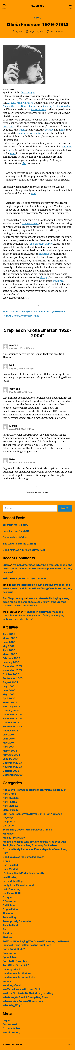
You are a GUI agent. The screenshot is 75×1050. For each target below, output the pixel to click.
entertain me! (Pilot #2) (16, 524)
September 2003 (13, 774)
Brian (6, 565)
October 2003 (11, 770)
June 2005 (9, 690)
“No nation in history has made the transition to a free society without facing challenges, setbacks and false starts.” (33, 615)
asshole (49, 129)
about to (36, 133)
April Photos (10, 801)
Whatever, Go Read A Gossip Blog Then (25, 997)
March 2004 (10, 750)
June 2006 (9, 642)
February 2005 (11, 706)
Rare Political (10, 925)
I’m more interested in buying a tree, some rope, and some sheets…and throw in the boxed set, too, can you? (37, 569)
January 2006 (11, 662)
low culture (37, 5)
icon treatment (30, 223)
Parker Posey (38, 109)
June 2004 (9, 738)
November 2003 (12, 766)
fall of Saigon (28, 92)
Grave (37, 18)
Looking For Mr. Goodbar (57, 106)
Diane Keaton (28, 106)
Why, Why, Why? (12, 1005)
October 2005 (11, 674)
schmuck (23, 133)
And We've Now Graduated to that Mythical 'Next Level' (34, 789)
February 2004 (11, 754)
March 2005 (10, 702)
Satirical (7, 933)
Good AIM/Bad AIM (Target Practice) (24, 550)
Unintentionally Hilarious (17, 973)
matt (21, 31)
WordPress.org (11, 1032)
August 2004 (10, 730)
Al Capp (44, 277)
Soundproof (9, 953)
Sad (5, 929)
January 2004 (11, 758)
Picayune (8, 913)
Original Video (11, 909)
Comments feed (12, 1028)
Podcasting (9, 917)
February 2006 (11, 658)
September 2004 (13, 726)
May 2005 (9, 694)
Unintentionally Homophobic (19, 977)
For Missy (8, 833)
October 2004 (11, 722)
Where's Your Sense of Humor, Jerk (23, 1001)
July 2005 (9, 686)
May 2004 (9, 742)
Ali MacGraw (10, 106)
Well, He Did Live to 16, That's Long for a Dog (28, 993)
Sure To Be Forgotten (15, 961)
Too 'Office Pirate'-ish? (16, 965)
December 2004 (12, 714)
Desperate (9, 821)
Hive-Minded (10, 869)
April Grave (9, 793)
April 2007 (9, 634)
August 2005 (10, 682)
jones (12, 153)
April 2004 (9, 746)
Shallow (7, 937)
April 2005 (9, 698)
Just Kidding (10, 877)
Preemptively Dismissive (17, 921)
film (62, 129)
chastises (44, 253)
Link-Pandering (11, 889)
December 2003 (12, 762)
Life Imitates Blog (13, 881)
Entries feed (10, 1024)
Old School (9, 905)
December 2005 (12, 666)
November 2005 (12, 670)
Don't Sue (8, 825)
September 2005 (13, 678)
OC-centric (9, 901)
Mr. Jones (58, 281)
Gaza (10, 150)
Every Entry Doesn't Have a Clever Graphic (27, 829)
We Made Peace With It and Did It (22, 989)
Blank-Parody (10, 810)
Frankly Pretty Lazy (14, 837)
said (33, 193)
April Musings (11, 797)
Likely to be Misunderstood (18, 885)
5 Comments (57, 31)
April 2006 (9, 650)
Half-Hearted (10, 865)
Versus (7, 981)
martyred (8, 126)
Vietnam (67, 146)
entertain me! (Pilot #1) (16, 531)
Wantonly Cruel (12, 985)
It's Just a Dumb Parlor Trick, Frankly (23, 873)
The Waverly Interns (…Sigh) (19, 543)
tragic (22, 129)
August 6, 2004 (37, 31)
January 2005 (11, 710)
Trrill (5, 578)
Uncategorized (11, 969)
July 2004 (9, 734)
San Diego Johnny (13, 598)
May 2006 (9, 646)
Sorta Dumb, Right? (14, 949)
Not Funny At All (12, 893)
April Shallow (10, 805)
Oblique (7, 897)
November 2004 (12, 718)
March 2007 (10, 638)
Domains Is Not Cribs (15, 537)
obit (24, 163)
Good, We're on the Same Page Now (23, 857)
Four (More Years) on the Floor (29, 578)
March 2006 (10, 654)
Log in (6, 1020)
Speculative (10, 957)
